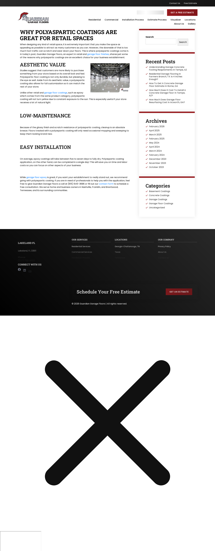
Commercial (111, 20)
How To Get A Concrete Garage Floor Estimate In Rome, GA (166, 84)
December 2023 (157, 159)
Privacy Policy (164, 247)
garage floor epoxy (36, 177)
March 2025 (155, 134)
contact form (106, 183)
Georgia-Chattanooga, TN (127, 247)
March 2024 (155, 151)
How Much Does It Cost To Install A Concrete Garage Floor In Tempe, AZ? (167, 93)
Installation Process (133, 20)
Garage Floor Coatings (161, 203)
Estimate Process (157, 20)
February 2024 (157, 155)
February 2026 (156, 126)
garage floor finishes (98, 54)
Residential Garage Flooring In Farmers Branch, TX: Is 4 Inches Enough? (165, 77)
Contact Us (174, 3)
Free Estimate (190, 3)
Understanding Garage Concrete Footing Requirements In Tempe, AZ (168, 68)
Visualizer (175, 20)
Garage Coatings (158, 199)
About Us (179, 24)
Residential (95, 20)
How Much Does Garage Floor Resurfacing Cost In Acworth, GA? (167, 101)
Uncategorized (157, 207)
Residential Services (81, 247)
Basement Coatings (159, 191)
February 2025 (156, 138)
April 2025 (154, 130)
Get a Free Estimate (182, 12)
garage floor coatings (55, 92)
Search (150, 37)
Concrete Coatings (159, 195)
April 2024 (154, 147)
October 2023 (156, 167)
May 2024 (154, 142)
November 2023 (157, 163)
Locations (190, 20)
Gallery (192, 24)
